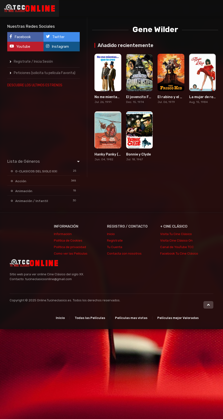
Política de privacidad (70, 247)
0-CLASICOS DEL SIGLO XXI (36, 171)
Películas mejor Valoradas (178, 318)
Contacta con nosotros (124, 253)
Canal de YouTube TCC (177, 247)
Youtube (20, 46)
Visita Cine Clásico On (176, 240)
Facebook (20, 36)
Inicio (111, 234)
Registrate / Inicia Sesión (33, 62)
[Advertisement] (43, 122)
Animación (23, 191)
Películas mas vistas (131, 318)
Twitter (55, 36)
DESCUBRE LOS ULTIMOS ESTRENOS (34, 85)
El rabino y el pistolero (176, 97)
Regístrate (115, 240)
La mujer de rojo (202, 97)
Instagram (57, 46)
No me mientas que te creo (116, 97)
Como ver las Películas (70, 253)
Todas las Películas (90, 318)
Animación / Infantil (31, 201)
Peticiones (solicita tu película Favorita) (44, 73)
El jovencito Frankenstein (148, 97)
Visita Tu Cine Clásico (176, 234)
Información (63, 234)
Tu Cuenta (114, 247)
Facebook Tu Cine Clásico (179, 253)
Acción (20, 181)
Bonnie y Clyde (138, 154)
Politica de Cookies (68, 240)
